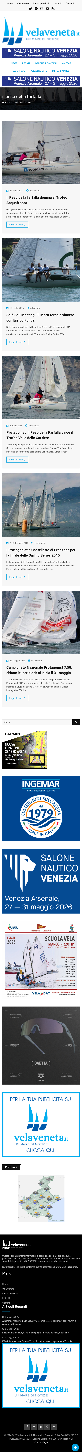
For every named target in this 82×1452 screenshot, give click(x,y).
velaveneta (35, 190)
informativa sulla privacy (66, 1267)
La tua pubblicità (41, 3)
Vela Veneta (23, 3)
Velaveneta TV (38, 71)
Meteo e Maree (60, 71)
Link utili (58, 3)
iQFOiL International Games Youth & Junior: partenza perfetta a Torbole (37, 1341)
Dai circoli (19, 71)
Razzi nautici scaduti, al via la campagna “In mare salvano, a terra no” (35, 1332)
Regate (26, 63)
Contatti (70, 3)
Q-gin (45, 1442)
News (14, 63)
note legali (63, 1261)
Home (10, 3)
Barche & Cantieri (46, 63)
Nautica (66, 63)
